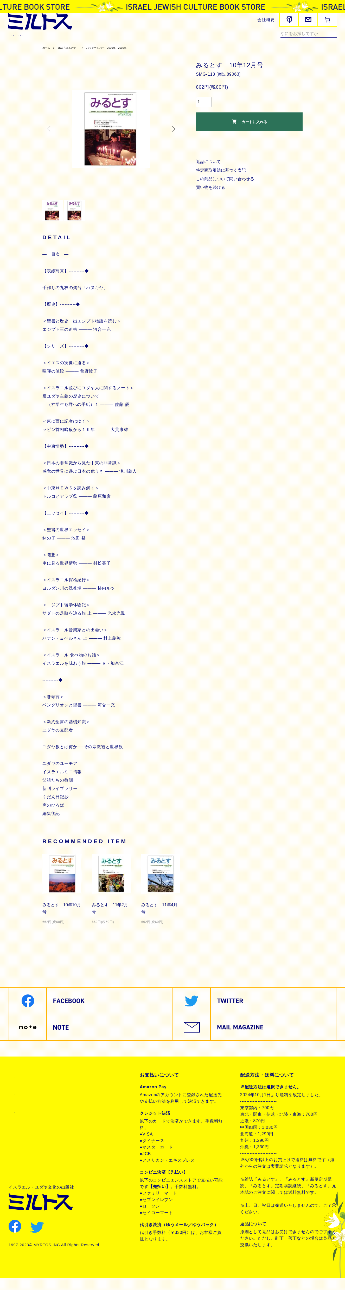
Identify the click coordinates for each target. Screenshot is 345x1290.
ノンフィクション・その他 (278, 41)
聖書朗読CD (169, 41)
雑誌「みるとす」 (73, 54)
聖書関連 (49, 41)
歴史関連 (71, 41)
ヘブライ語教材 (99, 41)
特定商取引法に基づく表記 (222, 177)
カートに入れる (249, 127)
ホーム (47, 54)
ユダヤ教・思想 (200, 41)
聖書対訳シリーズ (135, 41)
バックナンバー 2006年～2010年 (120, 54)
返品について (209, 168)
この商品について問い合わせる (226, 185)
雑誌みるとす (22, 41)
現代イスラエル (234, 41)
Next (172, 135)
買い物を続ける (211, 194)
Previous (50, 135)
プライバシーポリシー (37, 1105)
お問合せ (23, 1123)
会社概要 (266, 19)
